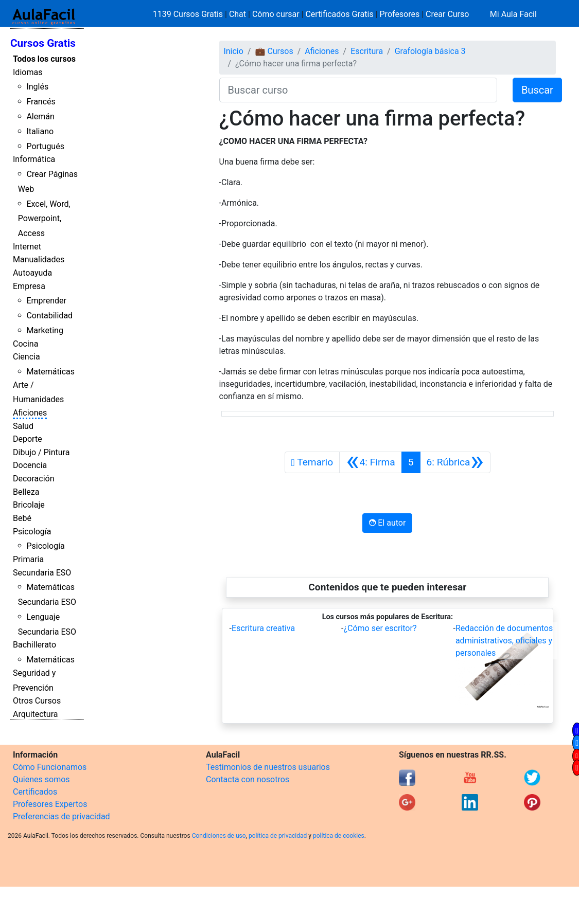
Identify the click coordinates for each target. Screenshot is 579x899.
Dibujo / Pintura (41, 452)
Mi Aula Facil (513, 14)
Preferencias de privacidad (61, 816)
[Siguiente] (455, 462)
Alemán (40, 116)
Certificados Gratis (339, 14)
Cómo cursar (276, 14)
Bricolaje (29, 505)
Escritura (366, 51)
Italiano (40, 131)
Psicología (32, 531)
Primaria (28, 559)
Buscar (537, 90)
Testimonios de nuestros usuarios (268, 767)
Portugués (45, 146)
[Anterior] (370, 462)
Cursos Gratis (43, 43)
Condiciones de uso (219, 835)
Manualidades (38, 259)
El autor (387, 523)
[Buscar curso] (358, 90)
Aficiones (30, 413)
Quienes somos (41, 779)
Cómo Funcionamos (49, 767)
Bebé (22, 518)
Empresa (29, 286)
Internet (27, 246)
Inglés (37, 87)
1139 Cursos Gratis (189, 14)
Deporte (27, 439)
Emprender (46, 300)
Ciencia (26, 357)
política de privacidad (278, 835)
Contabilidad (49, 315)
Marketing (44, 330)
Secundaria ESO (42, 573)
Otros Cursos (37, 701)
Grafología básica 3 (430, 51)
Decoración (34, 478)
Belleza (26, 492)
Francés (40, 101)
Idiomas (27, 72)
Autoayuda (32, 273)
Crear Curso (447, 14)
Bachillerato (34, 645)
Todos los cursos (44, 59)
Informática (34, 159)
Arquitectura (35, 714)
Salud (23, 426)
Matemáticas (50, 371)
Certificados (35, 792)
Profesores (400, 14)
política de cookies (338, 835)
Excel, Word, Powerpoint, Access (44, 219)
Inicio (233, 51)
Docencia (30, 465)
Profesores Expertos (50, 804)
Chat (237, 14)
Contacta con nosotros (247, 779)
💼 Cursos (274, 51)
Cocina (25, 344)
